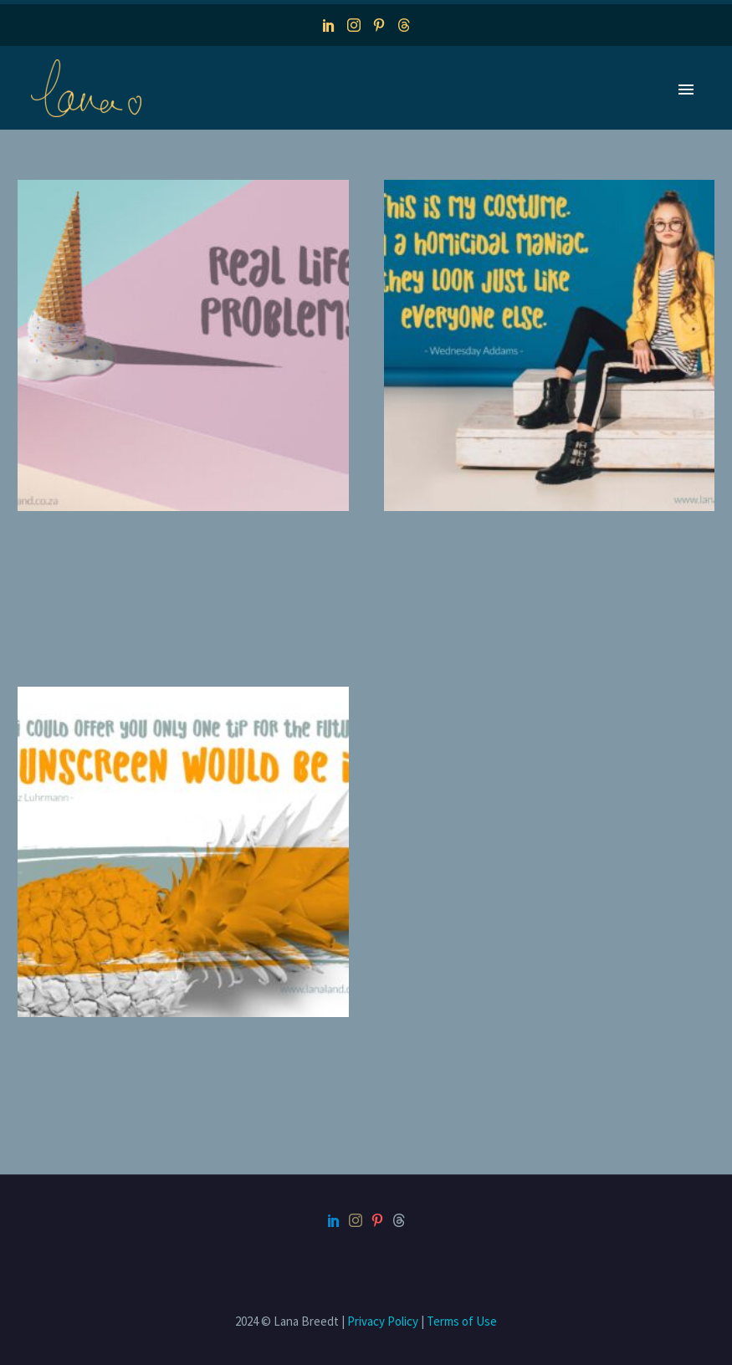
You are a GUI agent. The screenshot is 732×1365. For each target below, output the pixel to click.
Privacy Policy (382, 1321)
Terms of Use (462, 1321)
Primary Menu (686, 89)
